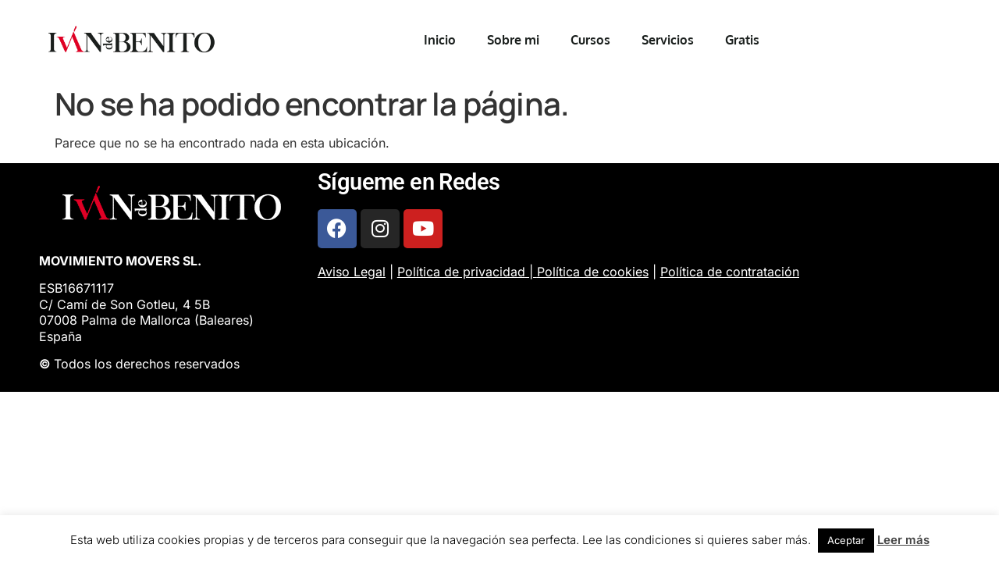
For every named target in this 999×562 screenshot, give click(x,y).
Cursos (590, 40)
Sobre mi (513, 40)
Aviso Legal (352, 271)
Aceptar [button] (846, 540)
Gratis (742, 40)
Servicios (668, 40)
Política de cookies (593, 271)
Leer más (903, 539)
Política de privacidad (461, 271)
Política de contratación (729, 271)
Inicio (440, 40)
